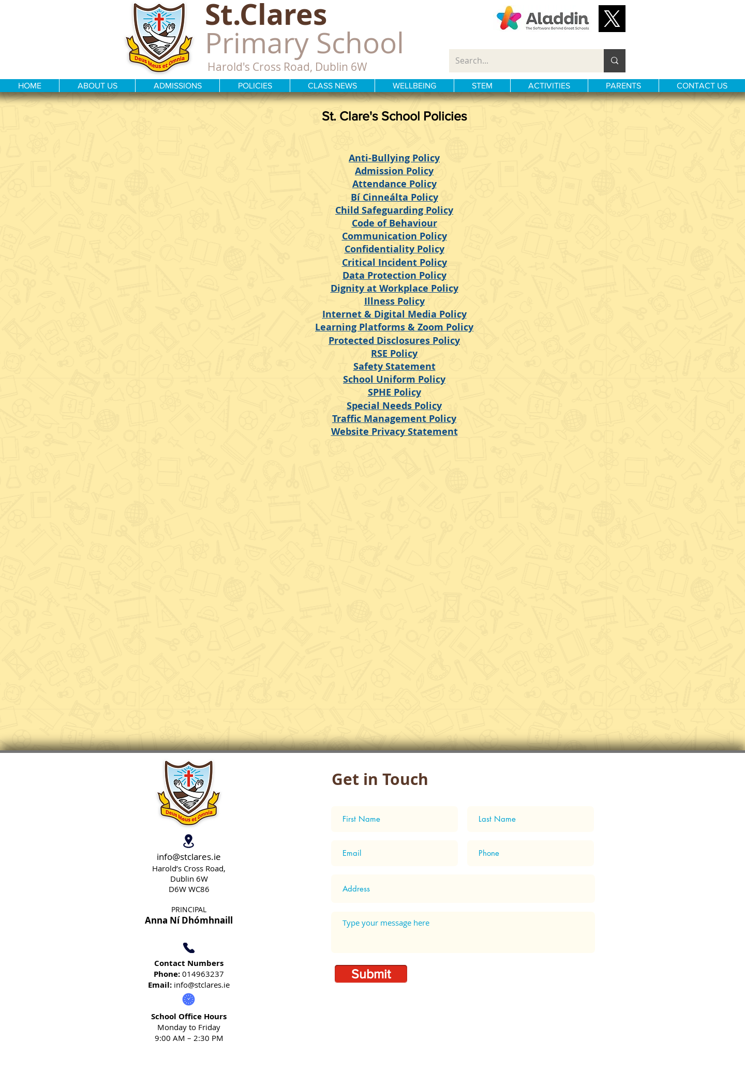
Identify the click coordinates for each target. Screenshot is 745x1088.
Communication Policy (394, 236)
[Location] (188, 841)
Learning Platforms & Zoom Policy (394, 327)
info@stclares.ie (189, 857)
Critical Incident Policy (394, 262)
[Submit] (371, 974)
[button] (612, 18)
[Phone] (188, 948)
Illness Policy (394, 301)
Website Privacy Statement (394, 431)
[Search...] (518, 60)
